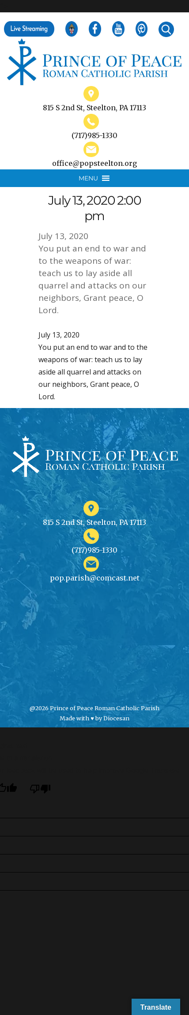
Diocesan (116, 718)
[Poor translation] (40, 788)
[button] (88, 178)
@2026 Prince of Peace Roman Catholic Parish (94, 708)
